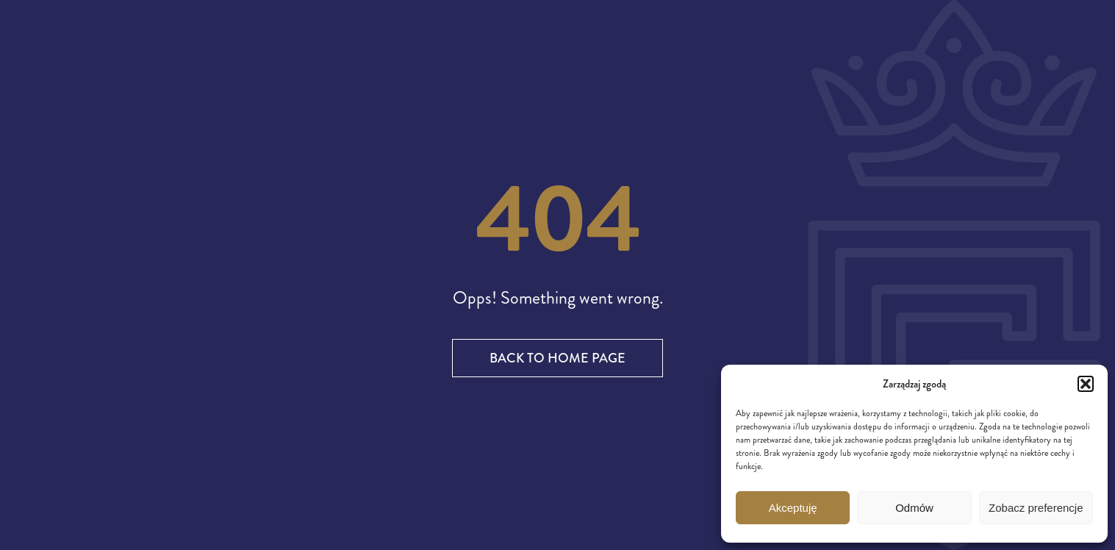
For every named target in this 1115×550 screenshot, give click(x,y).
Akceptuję (793, 507)
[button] (1085, 383)
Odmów (914, 507)
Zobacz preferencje (1036, 507)
